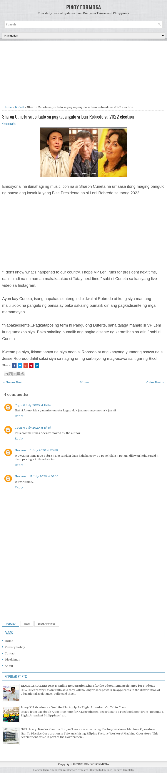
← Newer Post (12, 382)
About (9, 665)
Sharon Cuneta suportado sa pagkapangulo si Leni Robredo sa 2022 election (68, 116)
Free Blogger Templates (120, 770)
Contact (10, 653)
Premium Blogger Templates (71, 770)
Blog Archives (46, 623)
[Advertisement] (83, 73)
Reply (19, 416)
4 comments (9, 123)
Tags (27, 623)
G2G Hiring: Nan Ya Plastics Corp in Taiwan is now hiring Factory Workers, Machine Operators (88, 729)
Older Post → (155, 382)
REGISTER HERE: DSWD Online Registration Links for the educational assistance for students (88, 685)
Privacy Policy (15, 647)
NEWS (19, 107)
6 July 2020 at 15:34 (37, 405)
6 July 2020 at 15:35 (37, 427)
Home (7, 107)
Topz (18, 405)
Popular (11, 623)
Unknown (21, 450)
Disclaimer (12, 659)
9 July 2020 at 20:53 (44, 450)
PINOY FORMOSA (83, 7)
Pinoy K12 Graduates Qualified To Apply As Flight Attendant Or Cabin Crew (73, 707)
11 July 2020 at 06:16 (44, 476)
